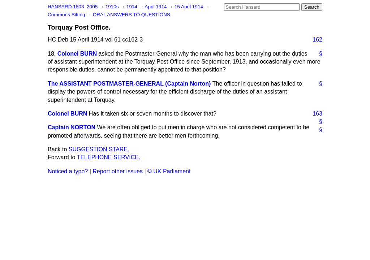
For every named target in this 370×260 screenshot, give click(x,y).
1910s (112, 6)
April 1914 (156, 6)
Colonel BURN (77, 54)
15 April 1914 (190, 6)
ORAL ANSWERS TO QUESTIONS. (132, 14)
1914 (132, 6)
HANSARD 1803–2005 (73, 6)
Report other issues (117, 171)
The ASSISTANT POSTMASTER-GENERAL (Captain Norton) (129, 84)
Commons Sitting (67, 14)
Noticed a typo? (68, 171)
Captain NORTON (71, 127)
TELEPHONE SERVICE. (109, 157)
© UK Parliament (168, 171)
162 (317, 39)
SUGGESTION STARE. (99, 149)
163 (317, 113)
